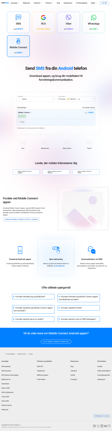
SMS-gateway (6, 367)
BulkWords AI (5, 379)
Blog (58, 3)
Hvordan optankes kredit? (71, 308)
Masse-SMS (5, 388)
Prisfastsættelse (81, 3)
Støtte (93, 3)
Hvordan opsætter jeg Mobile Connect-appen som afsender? (33, 309)
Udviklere (37, 3)
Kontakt (99, 367)
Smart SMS (5, 401)
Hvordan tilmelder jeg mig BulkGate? (30, 297)
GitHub (73, 375)
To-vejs (22, 122)
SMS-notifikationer (7, 392)
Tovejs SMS (5, 397)
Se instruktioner (59, 266)
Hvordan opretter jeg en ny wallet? (29, 319)
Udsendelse (5, 384)
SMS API (40, 367)
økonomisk (22, 116)
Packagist (74, 379)
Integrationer (68, 3)
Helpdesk (74, 371)
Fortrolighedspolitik (103, 375)
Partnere (48, 3)
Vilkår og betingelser (104, 371)
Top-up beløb (61, 96)
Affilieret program (42, 375)
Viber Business (6, 371)
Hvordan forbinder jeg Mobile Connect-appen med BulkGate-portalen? (78, 298)
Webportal (26, 3)
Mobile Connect (6, 405)
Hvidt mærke (41, 379)
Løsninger (14, 3)
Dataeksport (101, 379)
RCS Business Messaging (9, 375)
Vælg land (20, 96)
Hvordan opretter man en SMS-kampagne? (78, 319)
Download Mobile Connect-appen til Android (22, 219)
